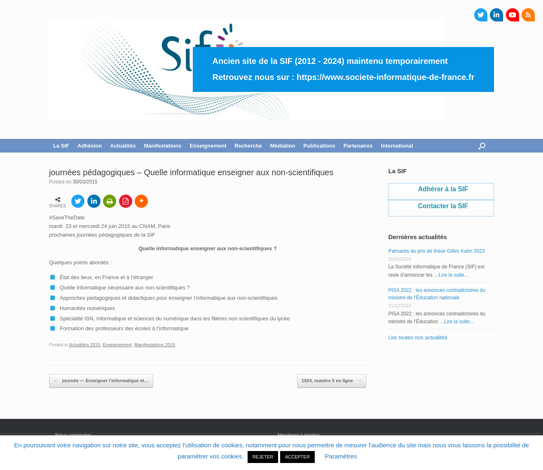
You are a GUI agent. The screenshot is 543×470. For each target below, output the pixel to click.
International (397, 146)
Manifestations (162, 146)
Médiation (282, 146)
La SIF (61, 146)
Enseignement (208, 146)
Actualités (123, 146)
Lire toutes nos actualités (417, 337)
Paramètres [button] (341, 456)
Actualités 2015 (85, 344)
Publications (319, 146)
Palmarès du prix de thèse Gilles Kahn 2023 (436, 251)
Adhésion (89, 146)
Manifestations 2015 (154, 344)
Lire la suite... (453, 275)
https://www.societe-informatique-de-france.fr (386, 77)
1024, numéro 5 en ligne (332, 381)
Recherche (248, 146)
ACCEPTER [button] (297, 456)
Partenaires (358, 146)
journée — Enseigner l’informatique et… (101, 381)
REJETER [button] (263, 456)
